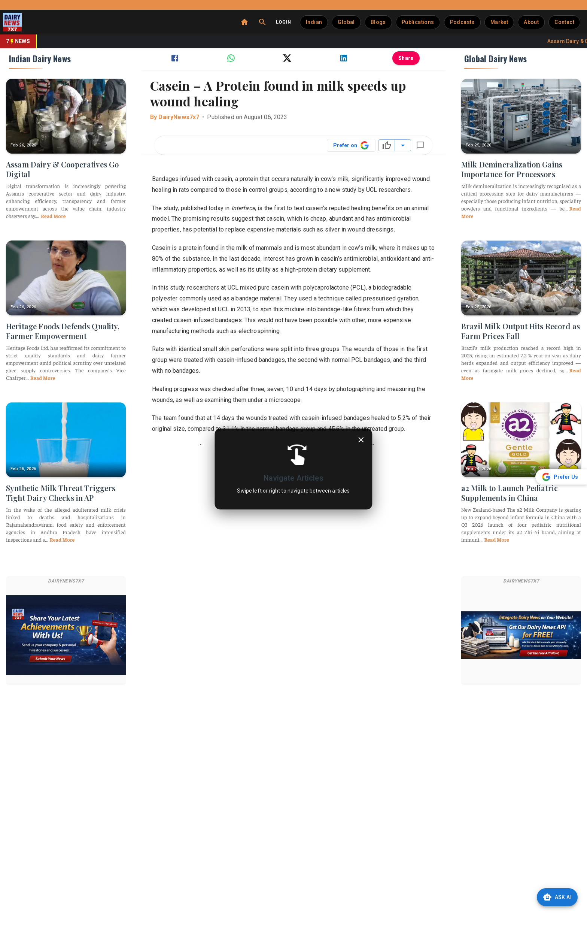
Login (283, 22)
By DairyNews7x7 (174, 117)
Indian (314, 22)
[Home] (244, 22)
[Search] (262, 22)
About (531, 22)
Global (346, 22)
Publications (418, 22)
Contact (564, 22)
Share (406, 58)
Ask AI (557, 897)
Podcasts (462, 22)
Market (499, 22)
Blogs (378, 22)
